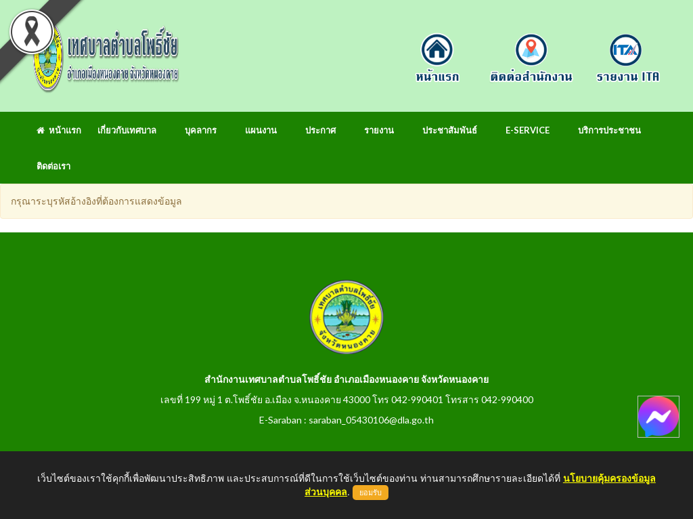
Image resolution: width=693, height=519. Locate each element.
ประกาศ (320, 130)
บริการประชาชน (609, 130)
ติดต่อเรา (53, 166)
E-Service (528, 130)
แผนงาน (261, 130)
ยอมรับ (370, 493)
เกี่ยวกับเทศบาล (126, 130)
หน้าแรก (59, 130)
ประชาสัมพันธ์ (449, 130)
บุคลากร (201, 130)
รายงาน (379, 130)
